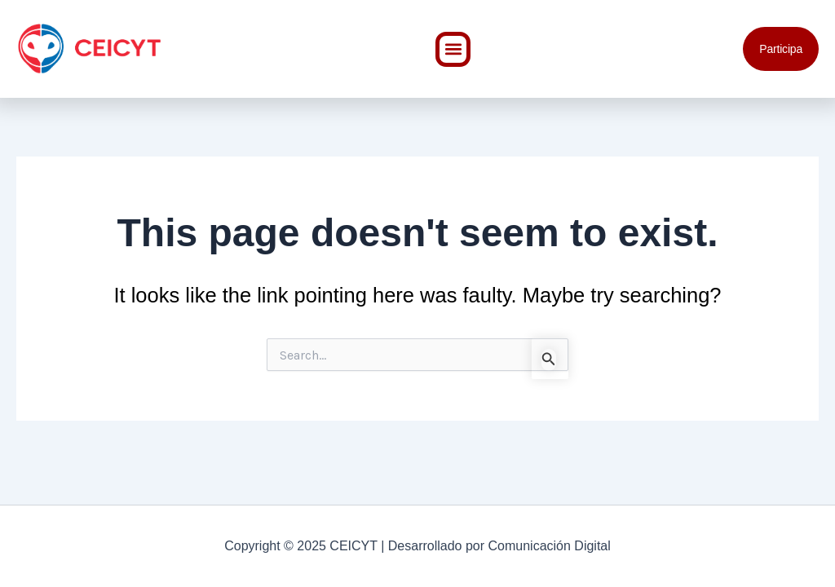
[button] (453, 49)
